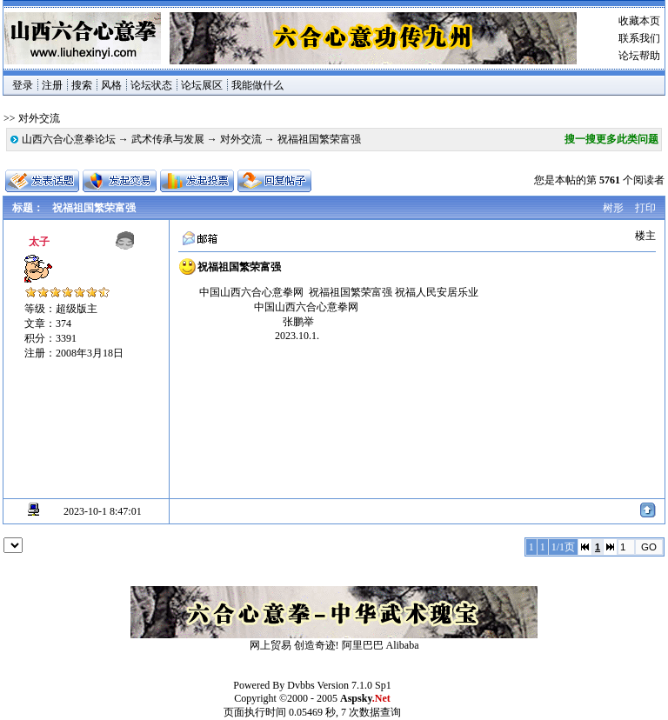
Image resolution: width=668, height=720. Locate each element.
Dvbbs (300, 685)
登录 (22, 85)
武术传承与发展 (167, 139)
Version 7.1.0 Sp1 (354, 685)
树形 (613, 208)
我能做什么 (257, 85)
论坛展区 (202, 85)
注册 (52, 85)
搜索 (81, 85)
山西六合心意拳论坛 (69, 139)
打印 (645, 208)
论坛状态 (151, 85)
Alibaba (402, 645)
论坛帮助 (639, 56)
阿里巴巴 (363, 645)
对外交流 (241, 139)
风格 (111, 85)
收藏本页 (639, 21)
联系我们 (639, 38)
